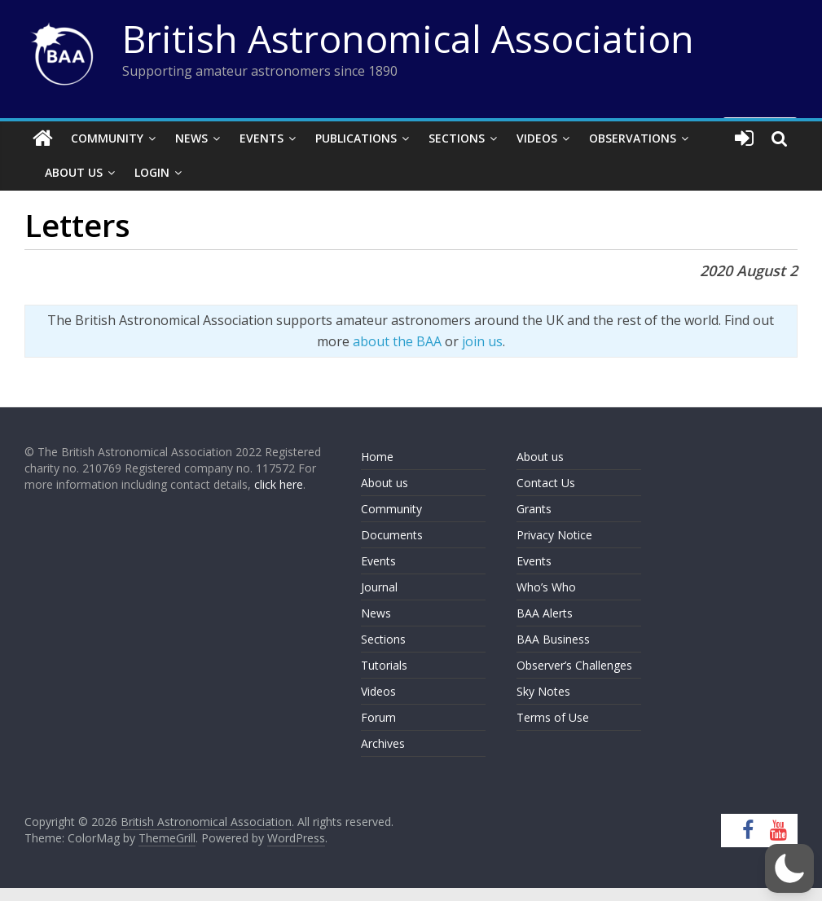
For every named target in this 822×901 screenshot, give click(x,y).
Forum (378, 717)
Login (151, 172)
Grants (534, 508)
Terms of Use (552, 717)
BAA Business (553, 639)
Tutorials (384, 665)
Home (377, 456)
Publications (356, 138)
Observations (632, 138)
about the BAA (397, 341)
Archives (383, 743)
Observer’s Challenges (574, 665)
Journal (379, 587)
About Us (74, 172)
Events (262, 138)
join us (482, 341)
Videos (536, 138)
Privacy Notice (554, 535)
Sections (457, 138)
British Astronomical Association (408, 38)
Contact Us (545, 482)
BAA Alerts (544, 613)
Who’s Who (546, 587)
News (191, 138)
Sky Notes (543, 691)
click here (278, 484)
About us (384, 482)
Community (107, 138)
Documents (392, 535)
